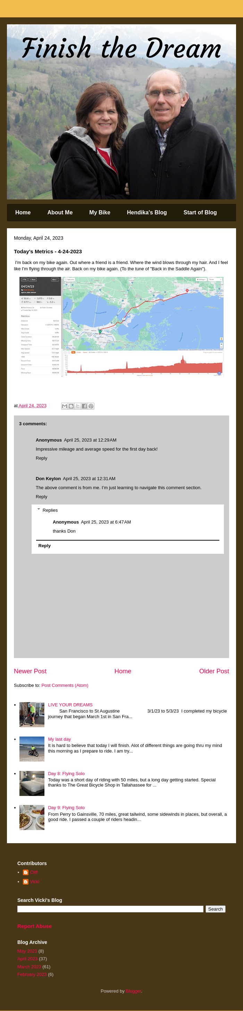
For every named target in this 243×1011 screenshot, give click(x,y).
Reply (41, 458)
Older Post (214, 671)
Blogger (133, 991)
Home (23, 212)
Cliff (33, 872)
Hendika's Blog (147, 212)
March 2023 (29, 966)
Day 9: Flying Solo (66, 807)
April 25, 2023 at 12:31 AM (89, 478)
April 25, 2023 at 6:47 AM (106, 522)
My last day (59, 739)
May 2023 (27, 951)
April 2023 (27, 958)
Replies (50, 509)
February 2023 (32, 974)
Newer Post (30, 671)
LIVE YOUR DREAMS (70, 704)
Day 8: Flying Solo (66, 773)
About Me (60, 212)
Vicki (34, 881)
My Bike (99, 212)
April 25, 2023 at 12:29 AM (90, 440)
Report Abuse (34, 926)
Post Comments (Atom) (65, 685)
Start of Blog (200, 212)
